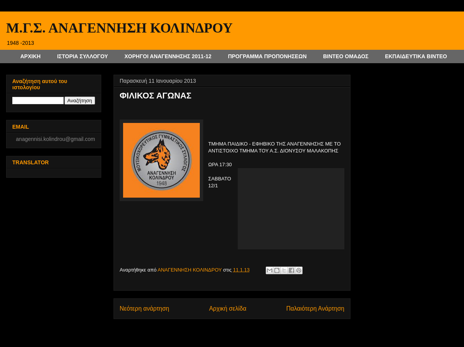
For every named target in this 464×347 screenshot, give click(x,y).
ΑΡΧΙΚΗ (30, 56)
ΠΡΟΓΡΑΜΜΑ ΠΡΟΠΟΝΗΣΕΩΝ (267, 56)
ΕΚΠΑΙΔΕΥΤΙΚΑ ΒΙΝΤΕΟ (416, 56)
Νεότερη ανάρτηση (144, 308)
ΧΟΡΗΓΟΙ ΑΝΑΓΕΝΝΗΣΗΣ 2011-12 (168, 56)
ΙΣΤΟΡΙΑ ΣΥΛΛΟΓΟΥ (82, 56)
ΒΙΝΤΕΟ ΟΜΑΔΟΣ (346, 56)
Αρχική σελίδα (227, 308)
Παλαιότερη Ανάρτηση (315, 308)
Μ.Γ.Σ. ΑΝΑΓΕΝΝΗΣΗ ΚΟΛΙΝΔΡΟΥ (119, 28)
